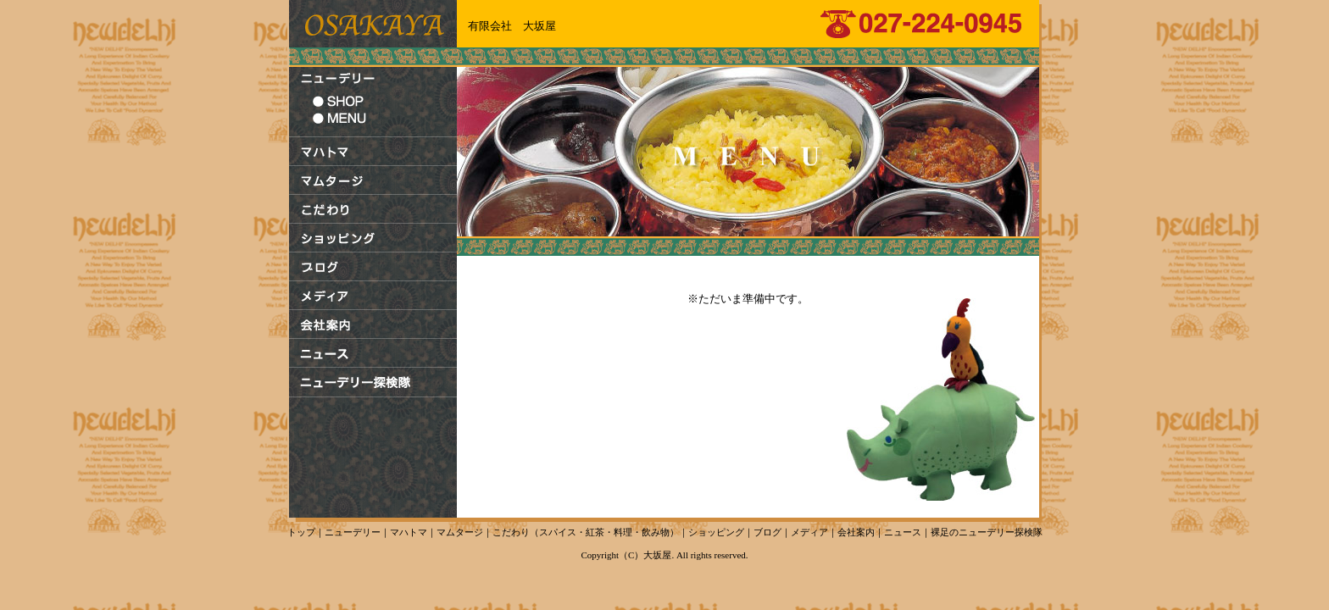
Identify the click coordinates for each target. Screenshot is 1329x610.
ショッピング (716, 532)
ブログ (767, 532)
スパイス (557, 532)
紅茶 (595, 532)
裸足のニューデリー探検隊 (987, 532)
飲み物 (656, 532)
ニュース (902, 532)
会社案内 (856, 532)
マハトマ (408, 532)
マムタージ (460, 532)
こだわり (511, 532)
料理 (623, 532)
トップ (301, 532)
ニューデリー (353, 532)
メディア (809, 532)
